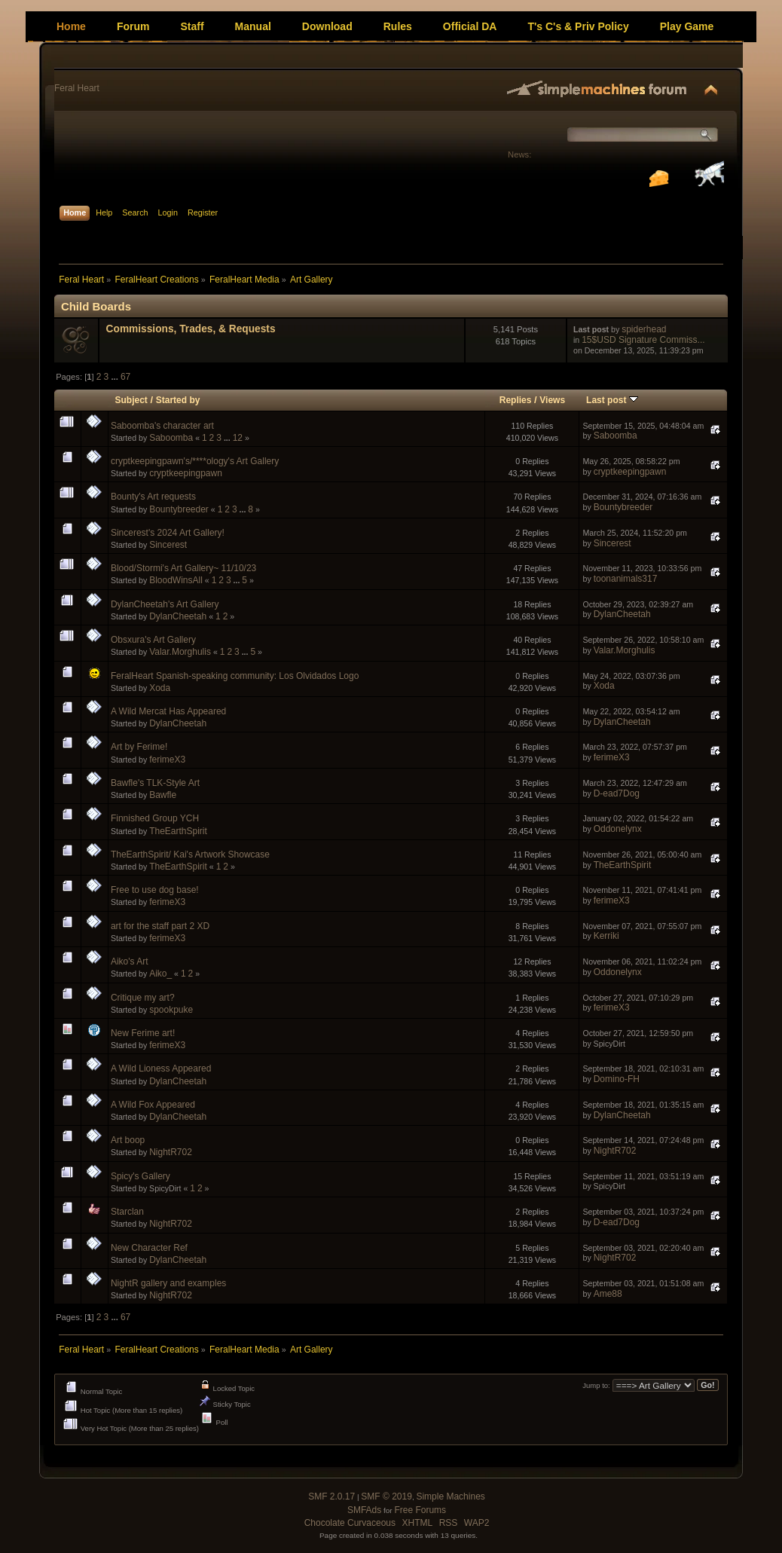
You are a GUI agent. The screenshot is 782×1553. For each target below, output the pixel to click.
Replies (515, 400)
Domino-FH (617, 1079)
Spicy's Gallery (140, 1176)
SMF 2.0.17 (331, 1496)
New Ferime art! (143, 1033)
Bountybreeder (179, 509)
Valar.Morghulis (180, 652)
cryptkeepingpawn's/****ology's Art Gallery (195, 461)
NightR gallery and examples (168, 1283)
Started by (178, 400)
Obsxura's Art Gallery (153, 639)
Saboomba (171, 438)
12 (238, 438)
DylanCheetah (177, 616)
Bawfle (162, 795)
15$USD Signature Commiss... (643, 340)
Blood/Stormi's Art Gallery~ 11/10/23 (183, 568)
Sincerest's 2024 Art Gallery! (168, 532)
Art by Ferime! (139, 746)
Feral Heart (76, 88)
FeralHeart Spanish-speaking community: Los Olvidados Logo (235, 676)
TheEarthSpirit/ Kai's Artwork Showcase (190, 854)
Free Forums (420, 1510)
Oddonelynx (618, 829)
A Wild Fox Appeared (153, 1104)
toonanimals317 (626, 578)
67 (125, 376)
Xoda (159, 688)
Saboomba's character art (162, 425)
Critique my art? (143, 997)
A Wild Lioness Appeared (161, 1068)
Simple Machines (450, 1496)
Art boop (128, 1140)
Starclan (127, 1211)
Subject (131, 400)
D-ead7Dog (617, 793)
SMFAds (364, 1510)
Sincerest (168, 545)
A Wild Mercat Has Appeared (168, 711)
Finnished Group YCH (155, 818)
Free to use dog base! (155, 890)
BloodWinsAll (176, 580)
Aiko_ (160, 973)
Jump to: (596, 1385)
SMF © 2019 (386, 1496)
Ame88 (608, 1294)
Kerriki (606, 936)
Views (552, 400)
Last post (612, 400)
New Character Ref (149, 1248)
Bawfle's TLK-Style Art (155, 783)
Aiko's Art (129, 961)
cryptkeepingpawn (185, 473)
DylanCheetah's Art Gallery (165, 604)
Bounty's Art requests (153, 496)
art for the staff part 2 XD (160, 926)
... (115, 376)
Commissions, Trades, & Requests (191, 329)
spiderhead (644, 329)
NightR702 (170, 1152)
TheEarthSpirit (178, 831)
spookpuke (171, 1009)
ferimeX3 (167, 759)
